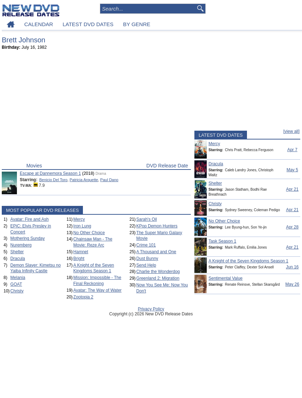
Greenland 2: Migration (157, 278)
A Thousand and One (156, 251)
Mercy (79, 219)
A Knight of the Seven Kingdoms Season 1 (248, 261)
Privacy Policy (151, 309)
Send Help (146, 265)
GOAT (16, 284)
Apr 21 (292, 189)
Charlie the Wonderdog (158, 271)
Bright (78, 258)
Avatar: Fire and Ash (29, 219)
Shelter (17, 251)
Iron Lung (82, 226)
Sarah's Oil (146, 219)
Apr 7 (292, 149)
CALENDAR (38, 24)
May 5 (292, 169)
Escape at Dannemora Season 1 (50, 173)
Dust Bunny (147, 258)
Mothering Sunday (27, 238)
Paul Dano (109, 180)
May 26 (292, 284)
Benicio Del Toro (53, 180)
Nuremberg (20, 245)
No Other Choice (89, 232)
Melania (17, 277)
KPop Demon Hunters (156, 226)
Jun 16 (292, 267)
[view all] (291, 131)
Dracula (17, 258)
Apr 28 (292, 227)
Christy (16, 291)
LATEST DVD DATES (87, 24)
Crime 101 (146, 245)
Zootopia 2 (83, 297)
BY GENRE (136, 24)
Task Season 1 (222, 241)
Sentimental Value (226, 278)
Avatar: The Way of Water (97, 290)
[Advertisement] (96, 108)
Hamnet (80, 251)
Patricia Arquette (84, 180)
